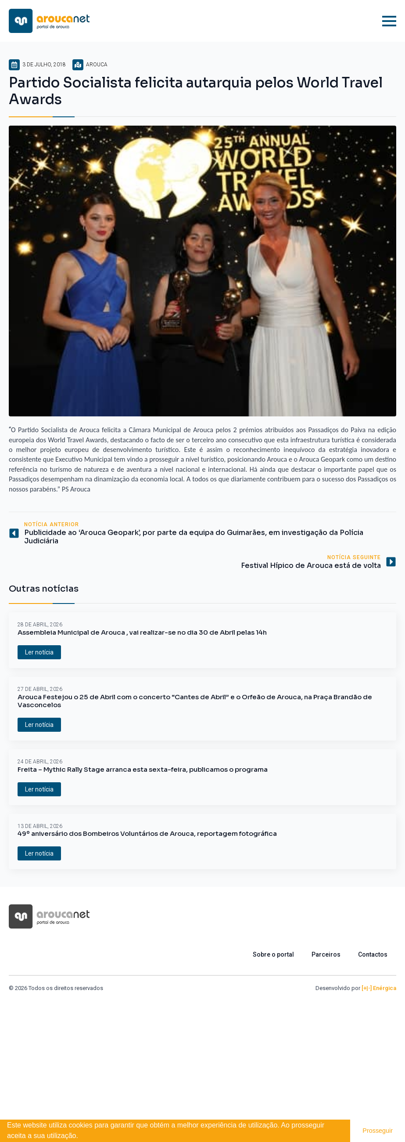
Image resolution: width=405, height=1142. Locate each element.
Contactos (372, 954)
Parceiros (326, 954)
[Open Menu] (389, 21)
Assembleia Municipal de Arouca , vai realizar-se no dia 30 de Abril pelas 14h (142, 632)
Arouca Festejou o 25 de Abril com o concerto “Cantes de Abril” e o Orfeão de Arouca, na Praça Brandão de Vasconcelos (195, 701)
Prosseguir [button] (377, 1130)
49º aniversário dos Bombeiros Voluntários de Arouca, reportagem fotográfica (147, 834)
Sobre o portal (273, 954)
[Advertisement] (202, 1058)
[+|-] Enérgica (379, 988)
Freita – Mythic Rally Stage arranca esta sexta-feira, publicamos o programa (143, 769)
